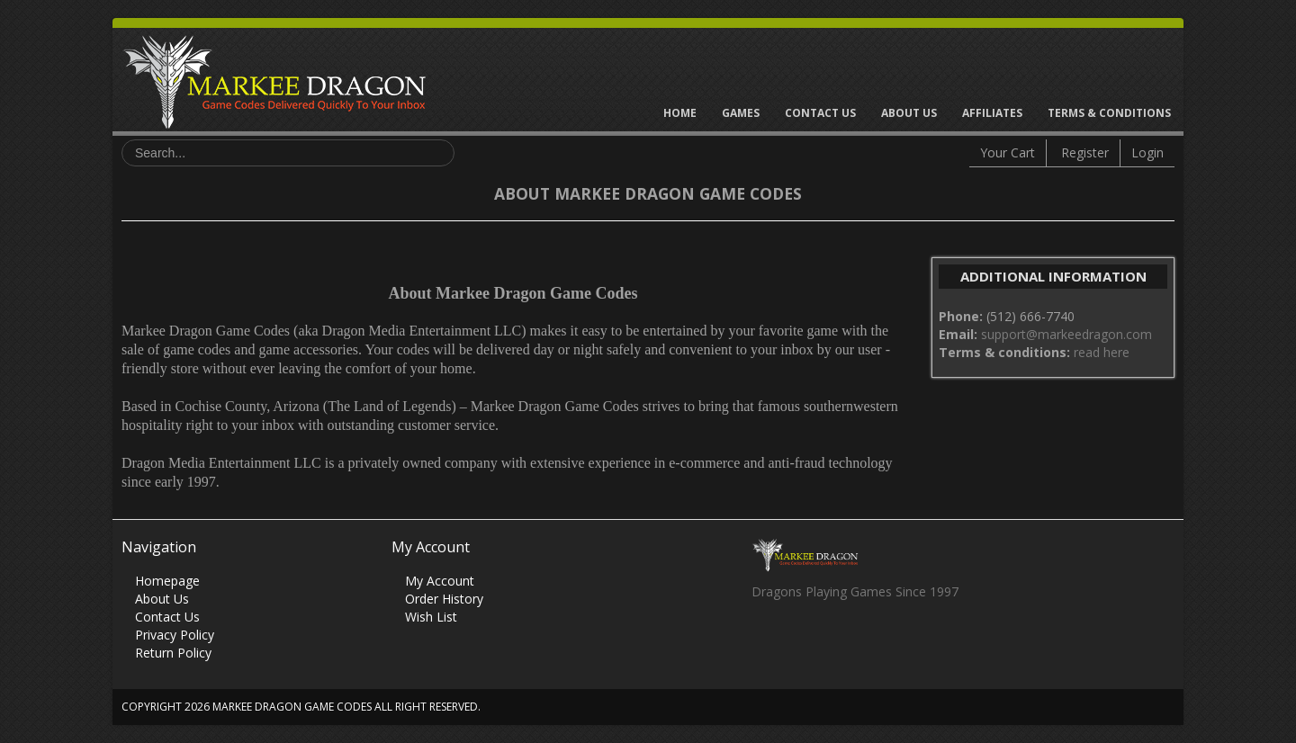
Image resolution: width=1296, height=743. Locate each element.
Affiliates (992, 113)
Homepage (167, 580)
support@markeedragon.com (1066, 334)
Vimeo (870, 640)
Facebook (765, 640)
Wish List (431, 616)
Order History (444, 598)
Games (741, 113)
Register (1085, 152)
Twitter (800, 640)
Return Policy (173, 652)
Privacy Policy (174, 634)
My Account (439, 580)
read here (1102, 352)
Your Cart (1007, 152)
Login (1147, 152)
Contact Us (820, 113)
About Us (909, 113)
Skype (835, 640)
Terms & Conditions (1109, 113)
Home (680, 113)
